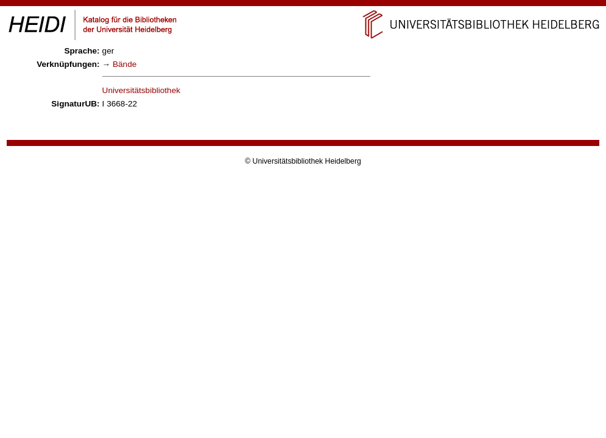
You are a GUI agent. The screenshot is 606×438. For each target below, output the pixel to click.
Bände (124, 64)
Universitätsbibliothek (141, 90)
